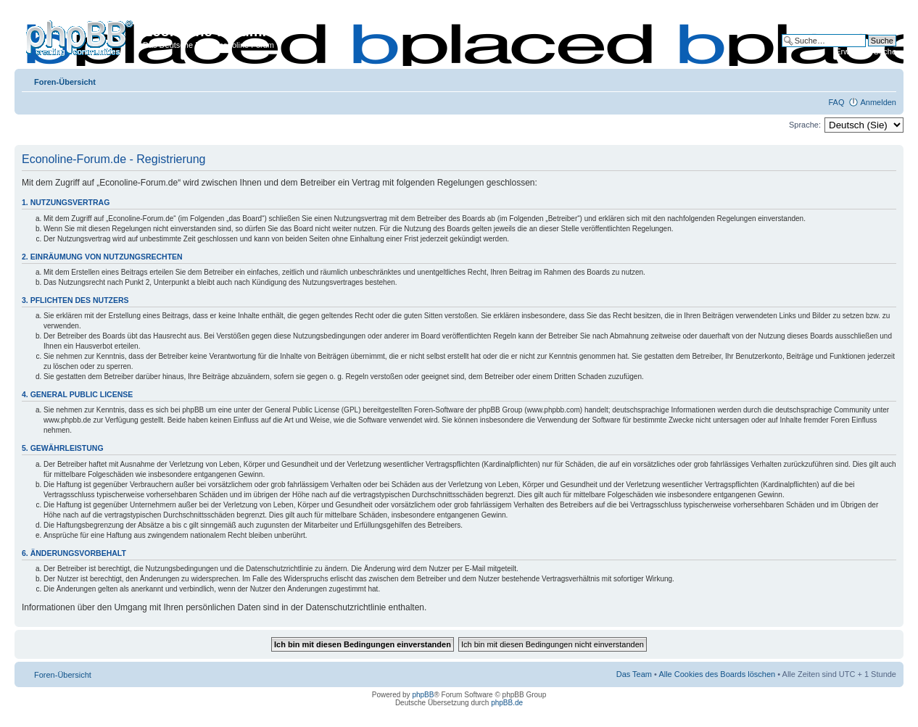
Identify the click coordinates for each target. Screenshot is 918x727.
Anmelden (878, 102)
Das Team (634, 674)
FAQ (836, 102)
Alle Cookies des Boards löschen (716, 674)
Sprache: (805, 124)
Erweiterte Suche (865, 51)
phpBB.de (507, 703)
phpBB (423, 695)
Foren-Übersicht (65, 82)
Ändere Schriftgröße (885, 79)
